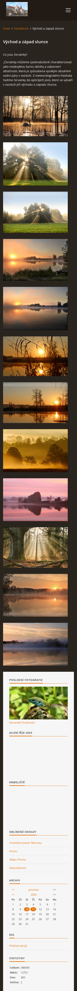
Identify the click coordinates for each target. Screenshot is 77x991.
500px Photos (17, 859)
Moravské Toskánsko (22, 722)
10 (26, 909)
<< (13, 890)
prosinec (34, 890)
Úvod (6, 28)
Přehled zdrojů (18, 946)
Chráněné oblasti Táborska (25, 843)
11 (33, 909)
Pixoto (13, 851)
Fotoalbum (21, 28)
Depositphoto (17, 868)
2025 (34, 894)
